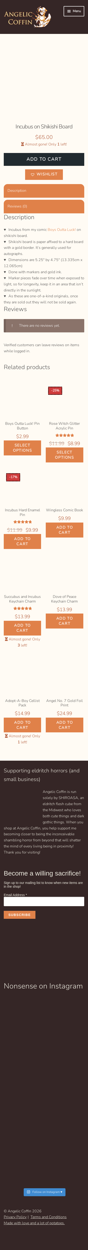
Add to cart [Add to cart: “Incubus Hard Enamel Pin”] (22, 541)
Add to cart (44, 159)
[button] (44, 174)
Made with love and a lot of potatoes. (34, 1223)
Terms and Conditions (49, 1217)
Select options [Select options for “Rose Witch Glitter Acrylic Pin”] (64, 455)
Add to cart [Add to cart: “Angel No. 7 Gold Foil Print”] (64, 725)
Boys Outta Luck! (62, 229)
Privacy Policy (15, 1217)
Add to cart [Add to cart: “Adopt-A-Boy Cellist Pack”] (22, 725)
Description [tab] (17, 190)
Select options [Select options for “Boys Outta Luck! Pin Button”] (22, 448)
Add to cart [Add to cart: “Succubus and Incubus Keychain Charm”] (22, 628)
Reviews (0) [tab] (17, 206)
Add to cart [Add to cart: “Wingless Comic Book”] (64, 530)
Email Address (15, 895)
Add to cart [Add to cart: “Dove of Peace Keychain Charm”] (64, 621)
